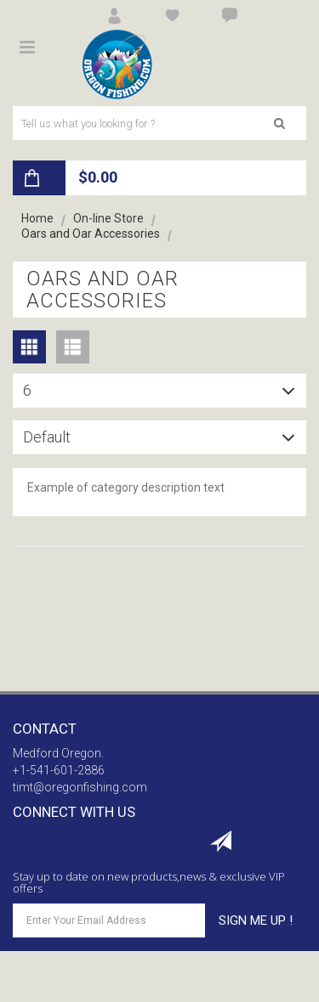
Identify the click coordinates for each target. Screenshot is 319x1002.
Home (37, 218)
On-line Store (108, 218)
